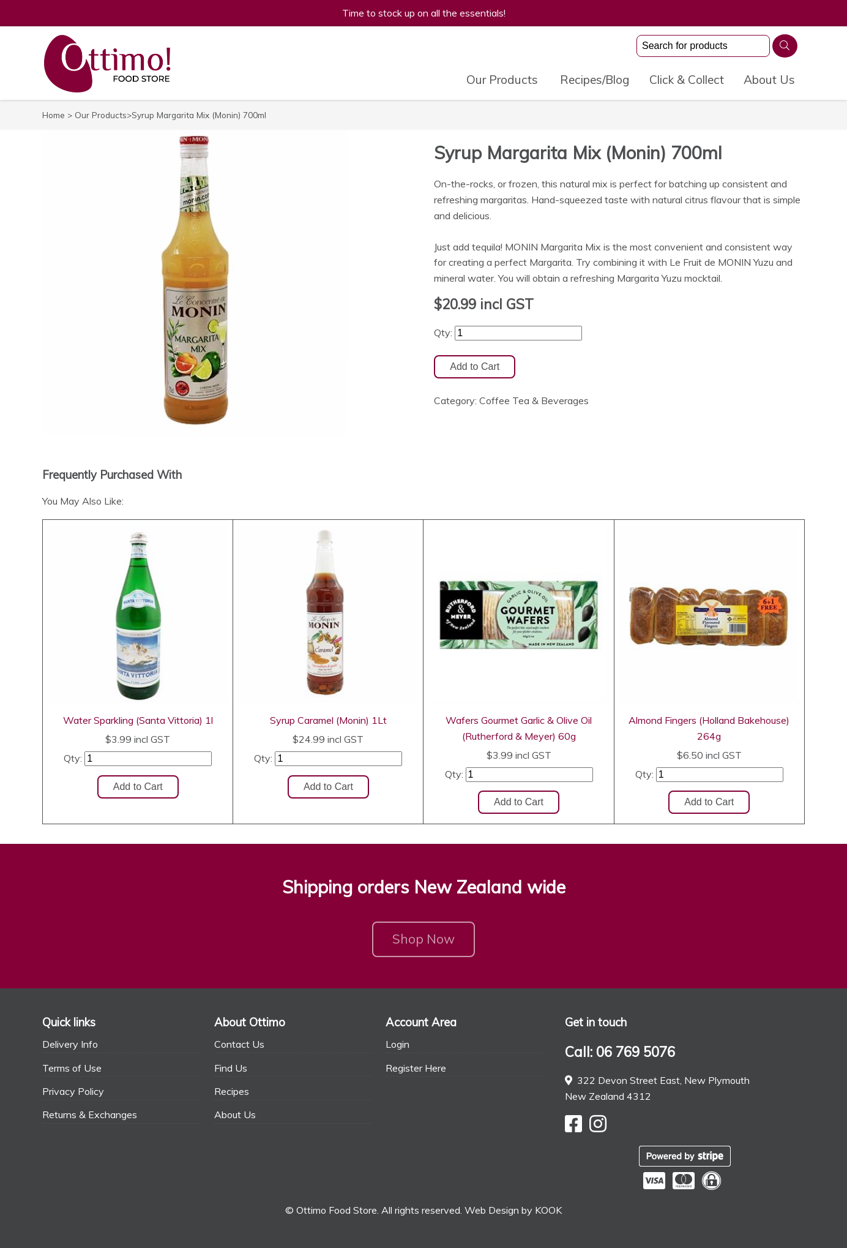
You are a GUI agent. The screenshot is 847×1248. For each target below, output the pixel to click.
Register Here (416, 1068)
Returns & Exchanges (89, 1114)
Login (397, 1044)
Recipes (231, 1091)
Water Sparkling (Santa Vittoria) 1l (138, 720)
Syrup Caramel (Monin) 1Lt (328, 720)
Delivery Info (70, 1044)
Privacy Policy (73, 1091)
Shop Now (423, 942)
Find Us (230, 1068)
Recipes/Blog (595, 79)
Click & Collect (686, 79)
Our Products (502, 79)
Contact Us (239, 1044)
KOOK (548, 1210)
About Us (769, 79)
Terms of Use (72, 1068)
